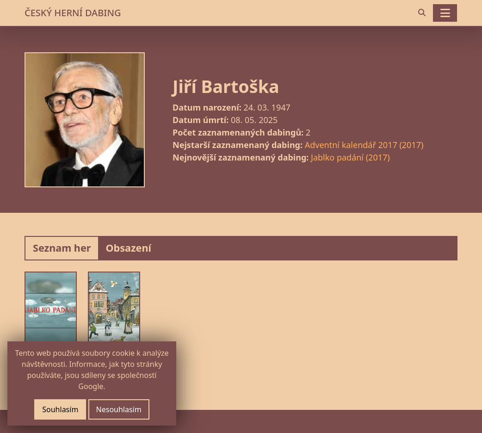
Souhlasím (60, 409)
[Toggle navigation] (445, 13)
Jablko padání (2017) (350, 157)
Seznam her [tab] (62, 247)
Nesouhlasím (119, 409)
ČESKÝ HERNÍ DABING (73, 12)
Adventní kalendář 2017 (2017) (364, 144)
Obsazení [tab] (128, 247)
